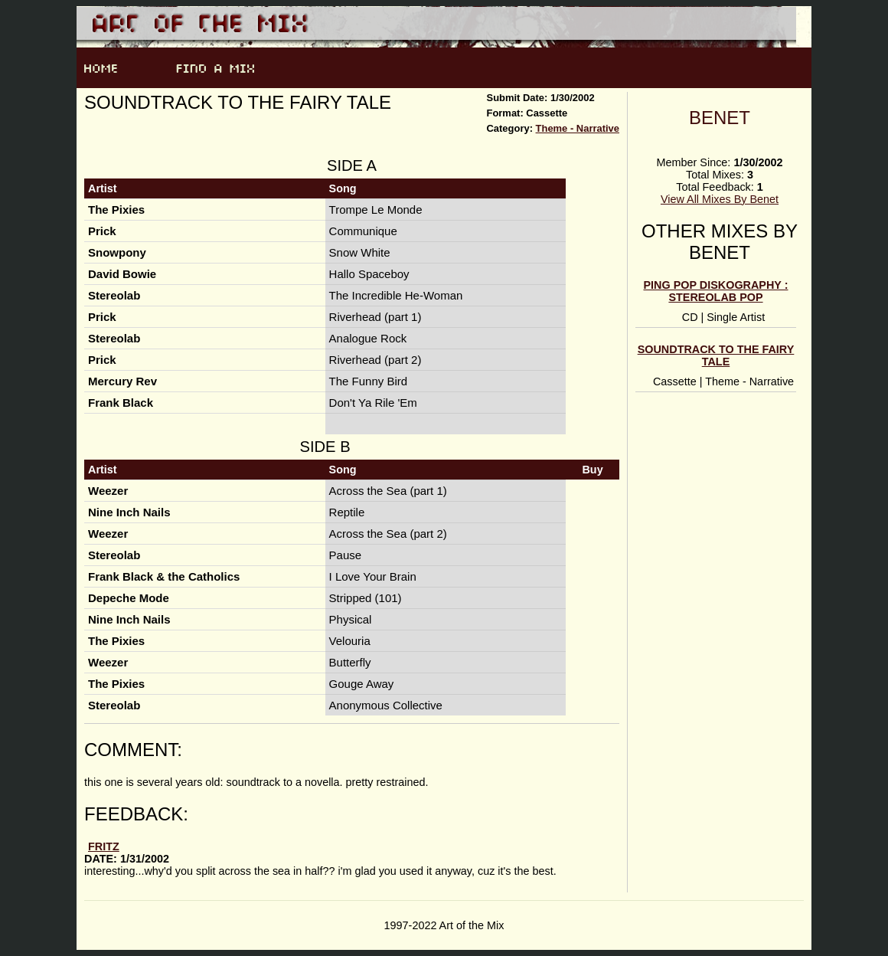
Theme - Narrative (577, 128)
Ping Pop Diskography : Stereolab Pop (716, 291)
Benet (719, 117)
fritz (103, 846)
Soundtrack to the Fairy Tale (716, 355)
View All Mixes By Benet (720, 199)
